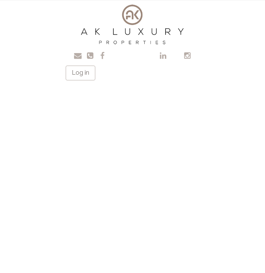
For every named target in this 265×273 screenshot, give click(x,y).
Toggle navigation (33, 11)
